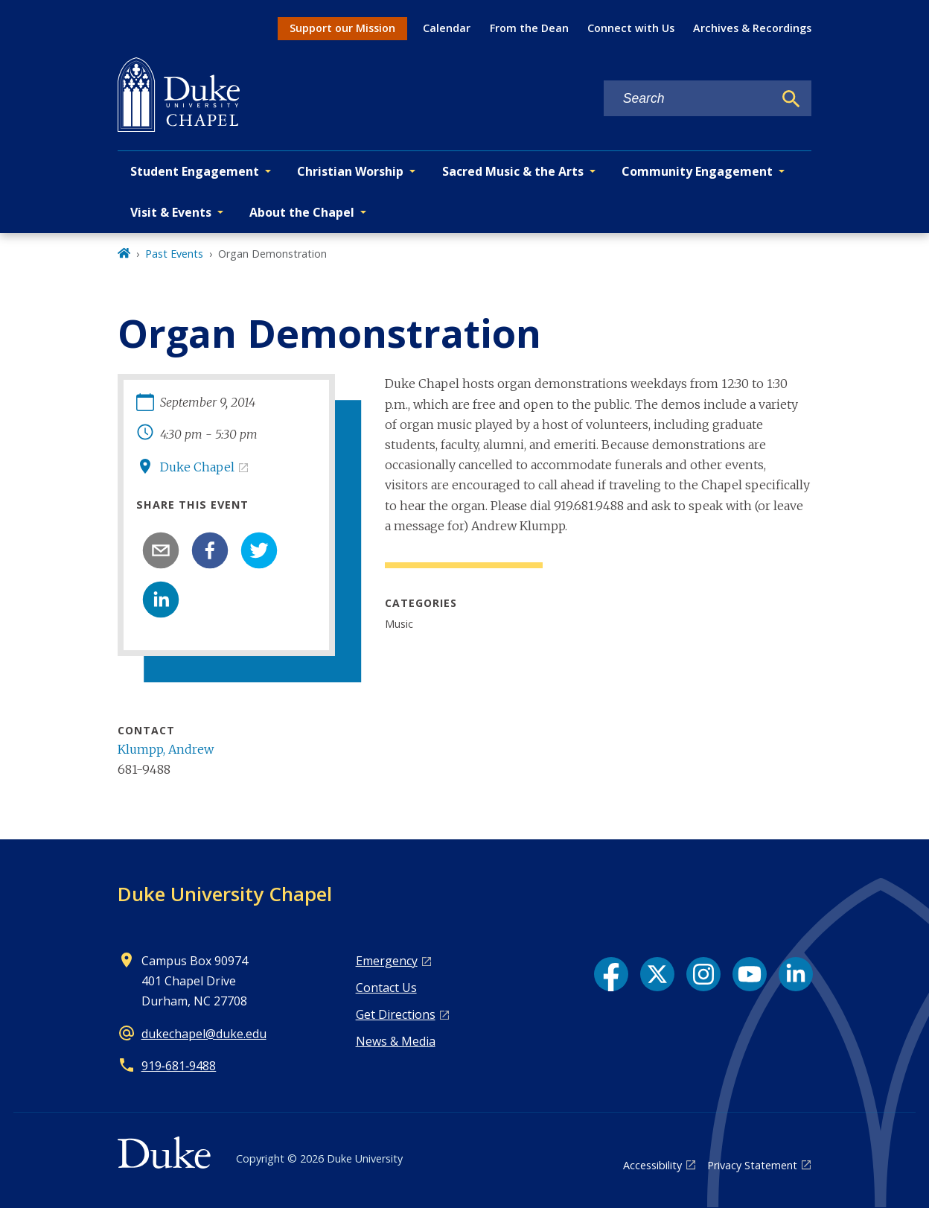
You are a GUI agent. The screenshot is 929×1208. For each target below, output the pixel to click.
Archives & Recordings (752, 28)
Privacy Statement (752, 1165)
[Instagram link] (703, 974)
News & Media (395, 1041)
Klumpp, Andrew (166, 749)
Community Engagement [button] (697, 171)
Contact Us (386, 987)
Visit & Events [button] (170, 212)
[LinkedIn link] (796, 974)
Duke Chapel (197, 467)
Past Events (174, 254)
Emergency (387, 961)
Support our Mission (342, 28)
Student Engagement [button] (194, 171)
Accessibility (652, 1165)
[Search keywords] (688, 99)
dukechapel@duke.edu (203, 1034)
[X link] (657, 974)
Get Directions (395, 1014)
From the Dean (529, 28)
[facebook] (210, 550)
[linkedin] (160, 599)
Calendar (446, 28)
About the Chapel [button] (301, 212)
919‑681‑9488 (179, 1066)
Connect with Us (630, 28)
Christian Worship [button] (350, 171)
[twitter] (259, 550)
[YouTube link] (749, 974)
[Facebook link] (611, 974)
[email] (160, 550)
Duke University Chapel (225, 893)
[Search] (791, 99)
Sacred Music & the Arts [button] (513, 171)
